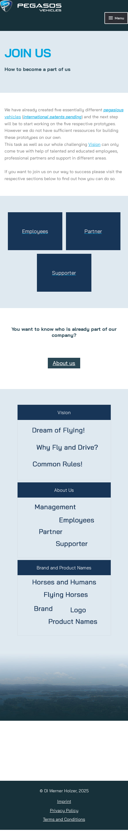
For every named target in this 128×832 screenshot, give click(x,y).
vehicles (13, 116)
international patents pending (52, 116)
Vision (94, 144)
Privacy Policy (64, 810)
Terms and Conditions (64, 819)
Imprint (64, 801)
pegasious (113, 109)
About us (64, 363)
